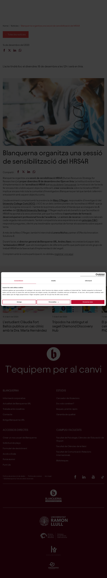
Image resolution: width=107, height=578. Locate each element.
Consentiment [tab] (18, 280)
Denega (19, 302)
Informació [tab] (88, 280)
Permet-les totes (88, 302)
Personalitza (53, 302)
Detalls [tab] (53, 280)
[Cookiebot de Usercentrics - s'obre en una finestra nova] (92, 274)
